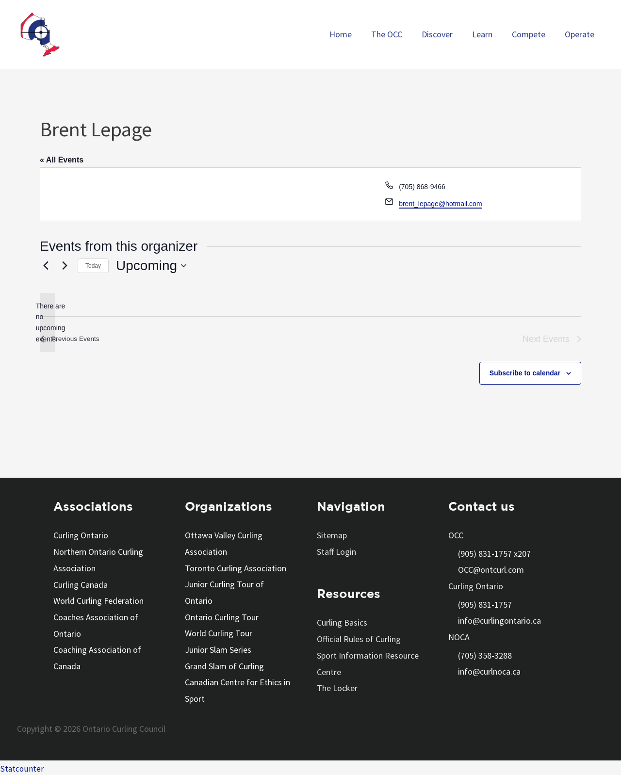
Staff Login (336, 551)
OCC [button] (455, 535)
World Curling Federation (98, 600)
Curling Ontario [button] (475, 586)
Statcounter (22, 767)
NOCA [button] (459, 637)
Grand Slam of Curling (224, 664)
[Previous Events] (45, 266)
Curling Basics (342, 622)
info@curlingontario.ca (499, 620)
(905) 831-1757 (485, 604)
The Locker (337, 687)
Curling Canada (80, 584)
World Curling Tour (218, 632)
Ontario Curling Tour (222, 616)
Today (93, 265)
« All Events (61, 160)
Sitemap (332, 535)
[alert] (47, 323)
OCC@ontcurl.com (491, 569)
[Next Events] (64, 266)
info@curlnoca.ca (489, 671)
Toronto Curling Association (235, 567)
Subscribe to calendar (525, 373)
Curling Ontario (80, 535)
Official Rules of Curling (359, 638)
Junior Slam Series (218, 648)
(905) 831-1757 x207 (494, 553)
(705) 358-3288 (485, 655)
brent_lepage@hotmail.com (440, 204)
